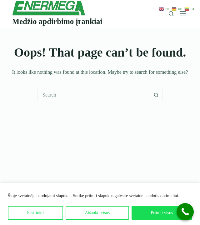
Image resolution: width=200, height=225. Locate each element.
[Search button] (156, 95)
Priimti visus (162, 212)
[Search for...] (94, 95)
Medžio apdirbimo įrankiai (57, 21)
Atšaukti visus (97, 212)
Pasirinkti (35, 212)
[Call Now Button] (185, 211)
